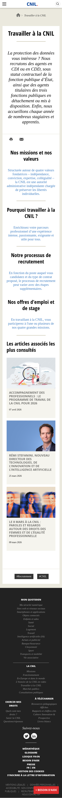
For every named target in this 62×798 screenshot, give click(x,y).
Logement (31, 629)
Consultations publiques (31, 692)
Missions (31, 671)
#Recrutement (24, 576)
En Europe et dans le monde (31, 678)
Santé (31, 622)
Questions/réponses (13, 721)
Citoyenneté (31, 647)
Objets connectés (30, 615)
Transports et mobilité (31, 654)
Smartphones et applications (31, 612)
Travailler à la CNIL (31, 685)
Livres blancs (44, 721)
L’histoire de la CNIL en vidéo (31, 682)
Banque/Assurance (31, 643)
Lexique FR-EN (31, 756)
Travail (31, 633)
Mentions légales (15, 784)
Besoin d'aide (47, 790)
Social (31, 626)
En (33, 767)
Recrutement (28, 791)
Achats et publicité (31, 640)
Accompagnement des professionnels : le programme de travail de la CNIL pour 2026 (30, 398)
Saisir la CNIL (13, 718)
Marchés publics (31, 689)
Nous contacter (31, 794)
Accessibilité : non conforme (22, 788)
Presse (31, 764)
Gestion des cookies (31, 771)
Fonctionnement (31, 675)
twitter (26, 736)
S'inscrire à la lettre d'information (31, 775)
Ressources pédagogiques (44, 704)
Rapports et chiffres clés (44, 711)
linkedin (34, 736)
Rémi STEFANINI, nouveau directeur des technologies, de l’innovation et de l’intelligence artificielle (30, 462)
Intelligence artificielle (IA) (31, 636)
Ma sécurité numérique (31, 605)
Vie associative (31, 657)
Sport (31, 650)
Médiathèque (31, 748)
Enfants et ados (31, 619)
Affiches (44, 707)
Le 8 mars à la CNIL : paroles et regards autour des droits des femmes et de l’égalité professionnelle (27, 529)
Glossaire (31, 752)
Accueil (18, 15)
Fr (28, 767)
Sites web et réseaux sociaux (31, 608)
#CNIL (43, 576)
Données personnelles (42, 784)
